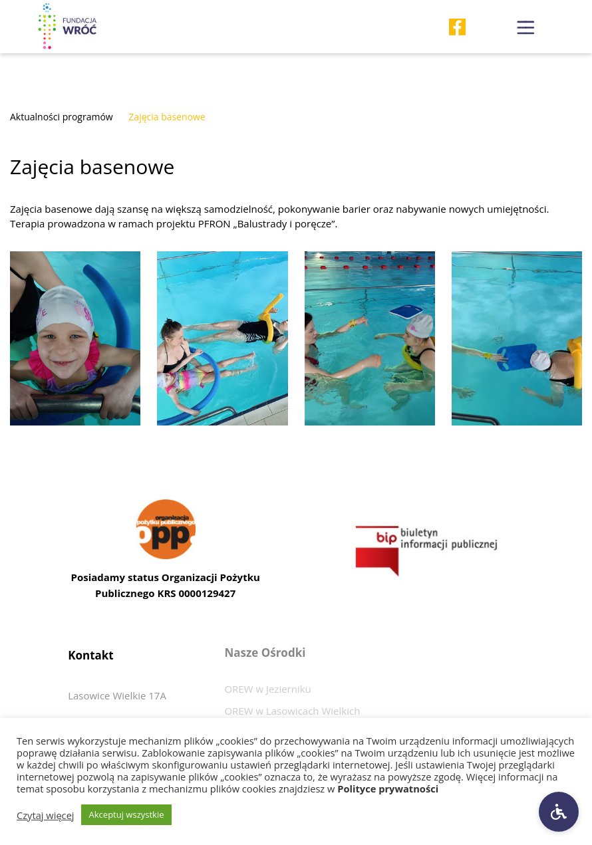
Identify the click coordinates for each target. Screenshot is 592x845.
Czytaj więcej (45, 815)
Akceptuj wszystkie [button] (126, 814)
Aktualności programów (61, 116)
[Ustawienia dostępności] (559, 812)
